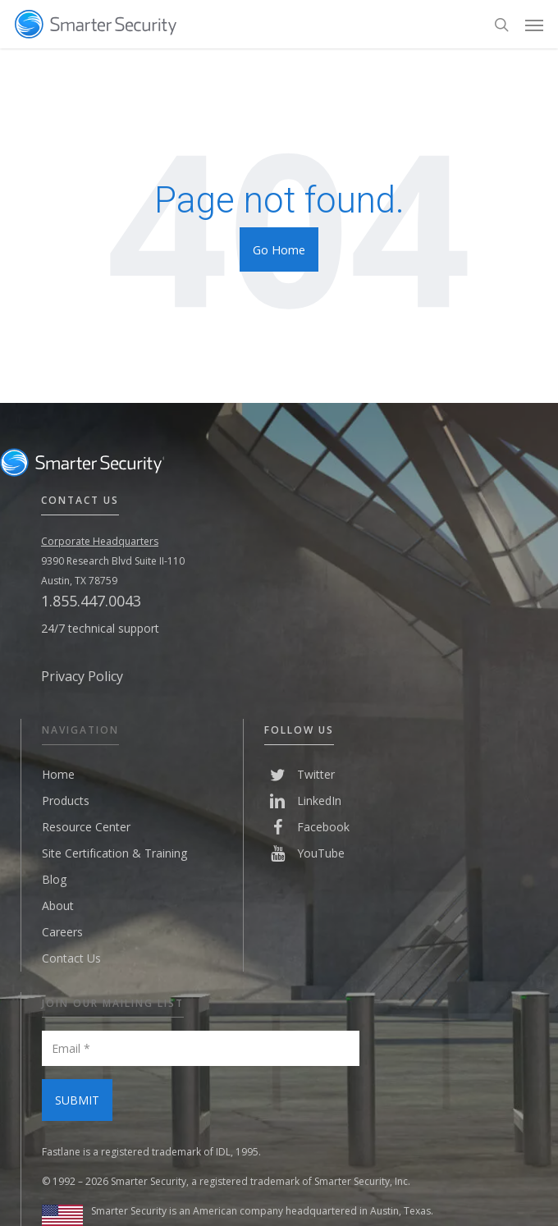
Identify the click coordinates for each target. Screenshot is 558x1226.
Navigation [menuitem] (80, 730)
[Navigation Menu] (534, 24)
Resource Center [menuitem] (86, 827)
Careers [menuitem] (62, 932)
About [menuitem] (58, 905)
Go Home (279, 249)
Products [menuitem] (65, 800)
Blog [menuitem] (54, 879)
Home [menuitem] (58, 774)
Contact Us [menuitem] (71, 958)
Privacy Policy (82, 676)
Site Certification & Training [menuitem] (114, 853)
